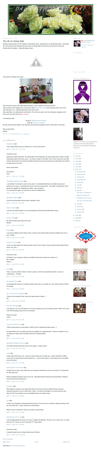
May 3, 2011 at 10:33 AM (16, 435)
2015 (77, 158)
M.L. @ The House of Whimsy (15, 293)
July (78, 185)
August (79, 182)
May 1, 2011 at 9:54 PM (15, 289)
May (78, 190)
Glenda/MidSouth (89, 40)
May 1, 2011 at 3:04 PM (15, 213)
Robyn (8, 230)
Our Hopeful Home (12, 281)
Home (36, 442)
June (78, 187)
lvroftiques (10, 386)
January (79, 212)
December (80, 171)
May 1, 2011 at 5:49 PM (15, 237)
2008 (77, 220)
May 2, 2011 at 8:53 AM (15, 338)
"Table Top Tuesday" (39, 122)
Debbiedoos (10, 144)
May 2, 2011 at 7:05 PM (15, 424)
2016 (77, 156)
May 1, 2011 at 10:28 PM (16, 301)
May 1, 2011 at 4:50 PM (15, 225)
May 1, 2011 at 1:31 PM (15, 176)
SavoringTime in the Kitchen (15, 367)
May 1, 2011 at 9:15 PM (15, 264)
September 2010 (41, 108)
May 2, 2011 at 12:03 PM (16, 348)
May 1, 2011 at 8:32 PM (15, 250)
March (79, 206)
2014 (77, 161)
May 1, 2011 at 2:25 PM (15, 203)
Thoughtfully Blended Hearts (15, 181)
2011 (77, 169)
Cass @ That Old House (14, 324)
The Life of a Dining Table (84, 200)
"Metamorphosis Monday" (39, 120)
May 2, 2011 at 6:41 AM (15, 319)
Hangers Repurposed (83, 195)
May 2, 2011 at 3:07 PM (15, 381)
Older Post (66, 442)
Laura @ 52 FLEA (12, 242)
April (78, 204)
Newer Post (6, 442)
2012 (77, 166)
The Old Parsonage (12, 305)
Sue (8, 400)
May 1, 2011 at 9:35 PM (15, 276)
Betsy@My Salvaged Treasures (16, 343)
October (79, 177)
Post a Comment (8, 439)
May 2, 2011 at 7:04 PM (15, 412)
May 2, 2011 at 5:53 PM (15, 396)
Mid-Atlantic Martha (12, 197)
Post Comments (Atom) (18, 445)
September (80, 179)
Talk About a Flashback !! (84, 192)
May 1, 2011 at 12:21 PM (16, 149)
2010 (77, 215)
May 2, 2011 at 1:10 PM (15, 363)
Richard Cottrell (11, 208)
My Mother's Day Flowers (84, 198)
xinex (8, 269)
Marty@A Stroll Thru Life (14, 417)
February (80, 209)
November (80, 174)
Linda (8, 353)
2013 (77, 164)
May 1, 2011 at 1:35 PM (15, 193)
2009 (77, 218)
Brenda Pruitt (10, 218)
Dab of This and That (50, 9)
